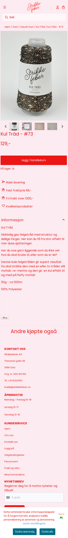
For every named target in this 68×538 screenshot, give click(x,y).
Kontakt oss (11, 441)
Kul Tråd (41, 26)
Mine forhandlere (14, 474)
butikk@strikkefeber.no (17, 387)
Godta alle (47, 531)
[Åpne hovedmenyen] (4, 7)
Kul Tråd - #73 (55, 26)
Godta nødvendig (24, 531)
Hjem (8, 26)
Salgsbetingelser (14, 454)
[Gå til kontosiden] (57, 7)
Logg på (9, 448)
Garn (16, 26)
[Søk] (34, 17)
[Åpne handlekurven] (63, 7)
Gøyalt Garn (27, 26)
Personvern (11, 461)
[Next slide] (62, 126)
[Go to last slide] (6, 126)
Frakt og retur (12, 468)
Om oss (8, 435)
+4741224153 (15, 380)
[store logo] (34, 7)
